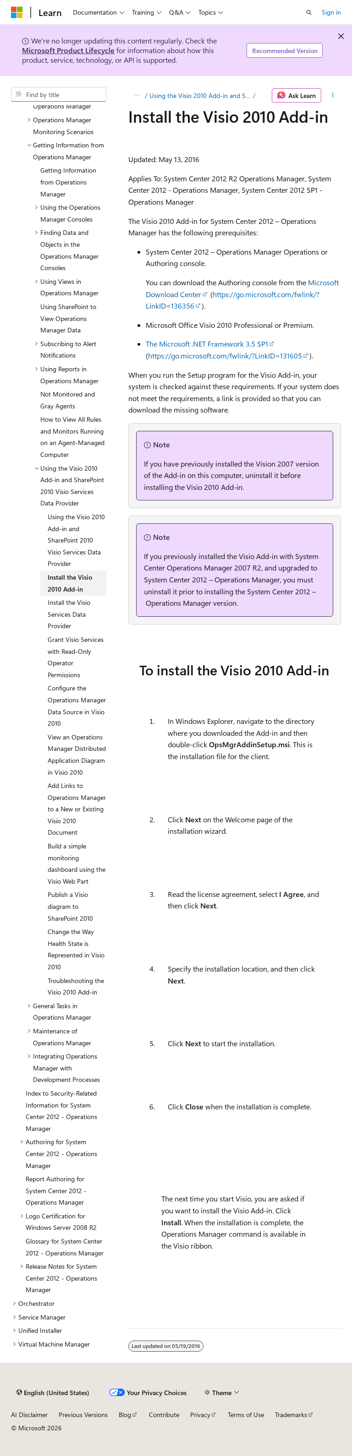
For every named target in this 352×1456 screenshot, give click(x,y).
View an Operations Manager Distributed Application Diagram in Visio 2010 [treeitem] (77, 755)
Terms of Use (246, 1414)
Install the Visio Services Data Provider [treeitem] (69, 614)
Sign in (331, 12)
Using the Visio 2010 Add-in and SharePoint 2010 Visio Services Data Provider (200, 95)
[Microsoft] (17, 12)
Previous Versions (83, 1414)
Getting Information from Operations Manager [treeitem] (68, 182)
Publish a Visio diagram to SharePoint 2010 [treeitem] (70, 906)
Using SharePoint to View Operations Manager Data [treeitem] (68, 318)
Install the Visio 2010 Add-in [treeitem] (70, 583)
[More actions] (333, 95)
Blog (125, 1414)
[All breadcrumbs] (136, 95)
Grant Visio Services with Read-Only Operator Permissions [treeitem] (76, 657)
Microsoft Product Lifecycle (68, 50)
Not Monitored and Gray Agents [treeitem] (67, 400)
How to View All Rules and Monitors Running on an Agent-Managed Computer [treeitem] (72, 437)
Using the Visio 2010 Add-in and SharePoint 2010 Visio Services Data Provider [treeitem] (76, 540)
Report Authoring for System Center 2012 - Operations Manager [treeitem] (56, 1190)
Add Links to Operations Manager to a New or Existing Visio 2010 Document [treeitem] (77, 809)
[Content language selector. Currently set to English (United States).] (53, 1392)
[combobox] (58, 94)
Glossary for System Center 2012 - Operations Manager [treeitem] (65, 1247)
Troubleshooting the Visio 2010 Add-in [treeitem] (76, 986)
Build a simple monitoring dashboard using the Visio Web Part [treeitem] (76, 864)
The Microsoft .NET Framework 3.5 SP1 (207, 343)
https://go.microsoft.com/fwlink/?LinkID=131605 (225, 355)
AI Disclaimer (29, 1414)
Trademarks (291, 1414)
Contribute (164, 1414)
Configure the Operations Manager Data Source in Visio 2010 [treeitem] (77, 706)
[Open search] (309, 12)
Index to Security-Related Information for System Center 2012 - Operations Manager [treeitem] (61, 1111)
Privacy (200, 1414)
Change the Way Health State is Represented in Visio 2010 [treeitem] (76, 949)
